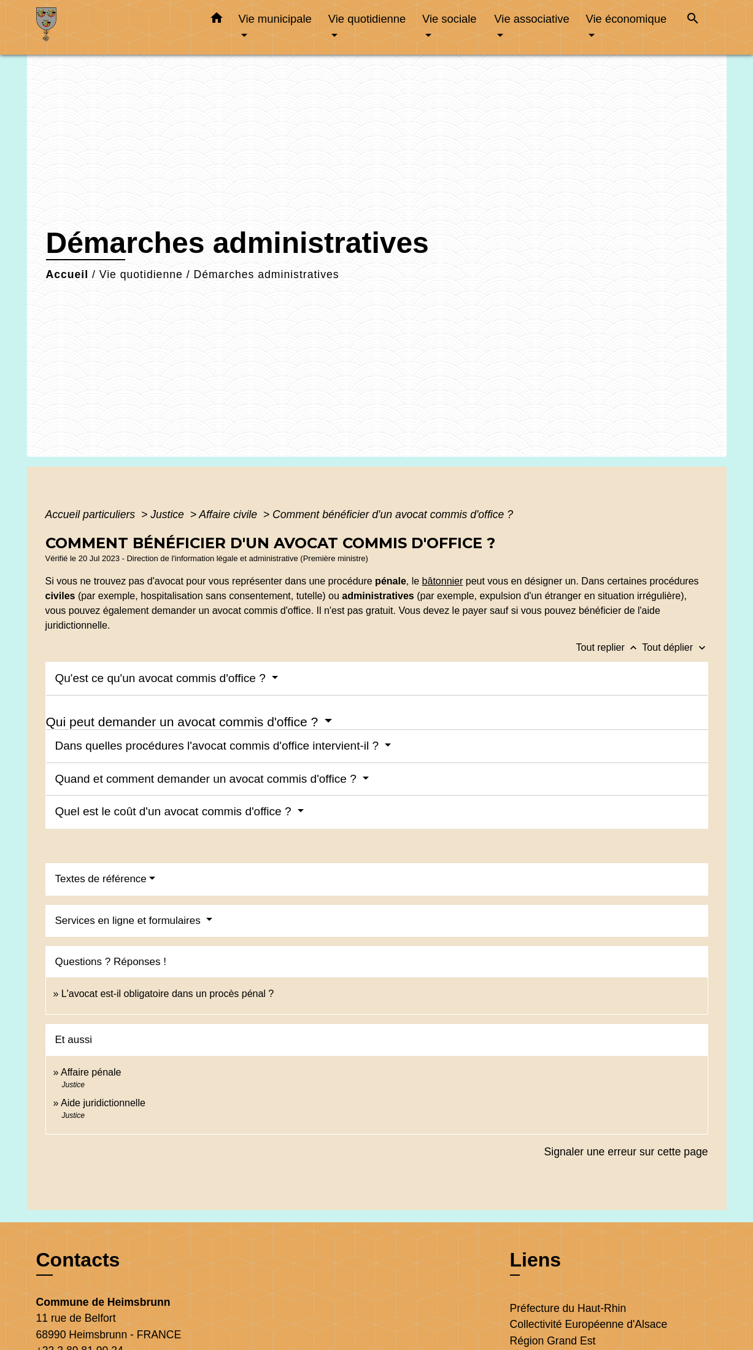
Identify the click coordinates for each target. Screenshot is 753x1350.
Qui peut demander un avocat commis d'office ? (184, 722)
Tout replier (609, 647)
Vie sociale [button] (449, 18)
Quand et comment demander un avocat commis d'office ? (207, 778)
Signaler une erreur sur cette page (626, 1152)
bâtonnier (442, 581)
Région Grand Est (553, 1341)
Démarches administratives (266, 274)
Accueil (67, 274)
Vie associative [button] (531, 18)
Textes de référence (101, 879)
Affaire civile (229, 514)
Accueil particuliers (92, 514)
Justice (168, 514)
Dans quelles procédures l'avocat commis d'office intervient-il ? (218, 745)
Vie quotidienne (141, 274)
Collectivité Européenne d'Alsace (589, 1324)
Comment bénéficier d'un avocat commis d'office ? (392, 514)
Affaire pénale (91, 1072)
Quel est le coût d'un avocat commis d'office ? (175, 811)
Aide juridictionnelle (103, 1103)
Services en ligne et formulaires (129, 920)
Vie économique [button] (626, 18)
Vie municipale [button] (275, 18)
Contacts (78, 1260)
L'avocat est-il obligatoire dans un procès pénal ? (167, 993)
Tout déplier (675, 647)
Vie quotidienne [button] (367, 18)
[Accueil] (113, 27)
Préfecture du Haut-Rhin (568, 1308)
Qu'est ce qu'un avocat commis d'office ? (162, 678)
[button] (216, 20)
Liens (536, 1260)
